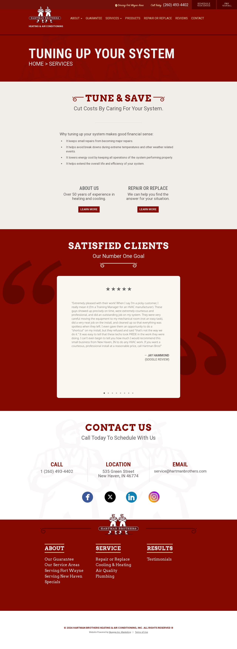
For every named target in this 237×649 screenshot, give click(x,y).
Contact (197, 18)
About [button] (76, 18)
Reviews (181, 18)
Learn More (89, 209)
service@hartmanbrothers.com (180, 471)
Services (61, 64)
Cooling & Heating (113, 564)
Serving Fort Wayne (64, 570)
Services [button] (114, 18)
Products (132, 18)
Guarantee (94, 18)
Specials (52, 581)
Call (155, 5)
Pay (227, 4)
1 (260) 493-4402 (56, 471)
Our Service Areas (62, 564)
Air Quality (106, 570)
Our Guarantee (59, 559)
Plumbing (105, 576)
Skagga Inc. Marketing (120, 632)
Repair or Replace (158, 18)
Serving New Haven (63, 576)
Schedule (204, 4)
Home (37, 64)
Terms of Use (141, 632)
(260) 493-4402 (175, 5)
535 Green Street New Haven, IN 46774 (118, 473)
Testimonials (159, 559)
